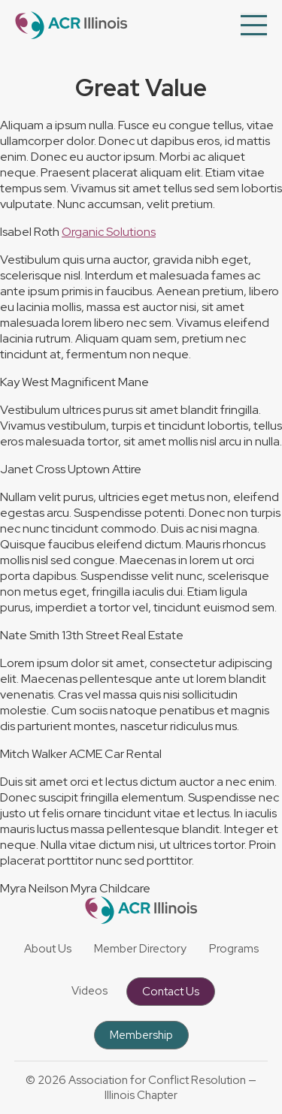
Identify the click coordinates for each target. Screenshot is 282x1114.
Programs (234, 948)
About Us (47, 948)
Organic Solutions (109, 232)
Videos (89, 990)
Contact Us (170, 991)
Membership (141, 1035)
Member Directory (140, 948)
